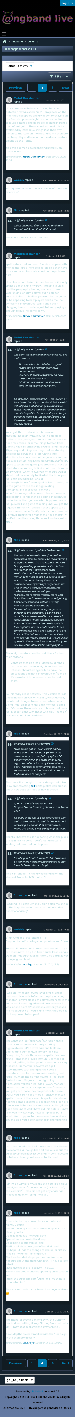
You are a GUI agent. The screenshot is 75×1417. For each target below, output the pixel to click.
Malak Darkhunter (27, 98)
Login (67, 3)
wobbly (19, 180)
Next (65, 88)
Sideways (21, 895)
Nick (17, 210)
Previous (15, 88)
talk (33, 786)
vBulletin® (37, 1391)
